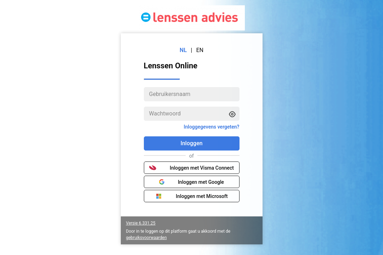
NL (183, 50)
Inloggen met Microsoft (191, 196)
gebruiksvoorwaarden (146, 237)
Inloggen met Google (191, 182)
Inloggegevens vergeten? (211, 127)
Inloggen (191, 143)
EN (200, 50)
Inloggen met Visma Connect (191, 168)
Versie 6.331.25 (141, 223)
